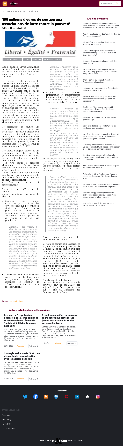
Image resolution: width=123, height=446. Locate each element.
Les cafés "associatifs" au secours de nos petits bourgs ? (99, 119)
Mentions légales (46, 441)
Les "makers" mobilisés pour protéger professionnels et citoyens (98, 204)
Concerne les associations (12, 60)
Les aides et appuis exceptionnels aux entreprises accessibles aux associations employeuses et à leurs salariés (99, 195)
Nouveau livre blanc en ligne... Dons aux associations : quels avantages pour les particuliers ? (99, 99)
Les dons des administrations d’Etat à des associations (100, 62)
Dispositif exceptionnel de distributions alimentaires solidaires (99, 43)
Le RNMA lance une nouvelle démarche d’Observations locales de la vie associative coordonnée (100, 157)
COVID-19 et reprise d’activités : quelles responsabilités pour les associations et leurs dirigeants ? (99, 53)
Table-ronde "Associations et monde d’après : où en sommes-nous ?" (101, 167)
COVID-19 (27, 60)
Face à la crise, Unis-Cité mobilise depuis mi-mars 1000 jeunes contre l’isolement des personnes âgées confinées (101, 136)
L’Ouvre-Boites (8, 428)
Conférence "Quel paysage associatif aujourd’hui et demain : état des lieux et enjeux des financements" (99, 109)
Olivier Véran (37, 60)
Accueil (6, 11)
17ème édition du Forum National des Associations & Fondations (98, 81)
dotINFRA (6, 424)
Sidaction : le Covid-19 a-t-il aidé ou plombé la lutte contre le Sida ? (101, 89)
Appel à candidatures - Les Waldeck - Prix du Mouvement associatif (101, 35)
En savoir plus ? (16, 301)
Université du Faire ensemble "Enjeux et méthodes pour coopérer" (99, 127)
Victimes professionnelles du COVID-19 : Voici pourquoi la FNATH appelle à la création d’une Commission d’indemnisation (101, 147)
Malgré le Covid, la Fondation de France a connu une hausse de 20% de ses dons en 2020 (100, 176)
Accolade (6, 415)
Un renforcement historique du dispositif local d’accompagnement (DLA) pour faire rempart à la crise (100, 71)
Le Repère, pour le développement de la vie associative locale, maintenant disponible (101, 185)
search (117, 3)
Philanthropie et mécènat (53, 60)
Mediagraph (7, 419)
